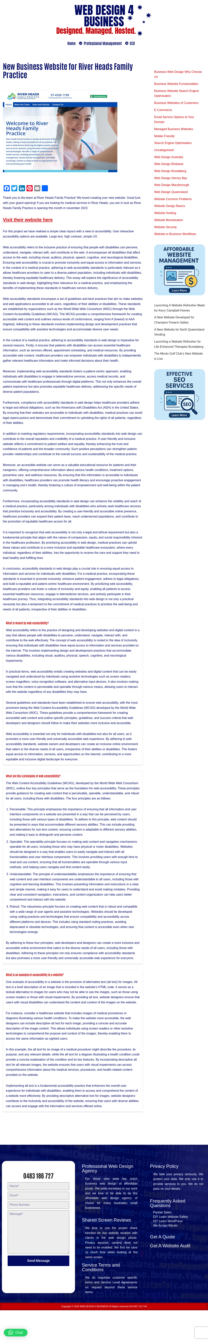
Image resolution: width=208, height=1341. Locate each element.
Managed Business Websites (173, 130)
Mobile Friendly (164, 137)
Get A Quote (162, 1266)
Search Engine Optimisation (173, 144)
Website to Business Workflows (175, 236)
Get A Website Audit (170, 1275)
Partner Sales (162, 1242)
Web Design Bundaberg (170, 172)
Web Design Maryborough (172, 186)
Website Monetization (168, 222)
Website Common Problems (173, 201)
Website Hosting (165, 215)
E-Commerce (163, 110)
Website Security (165, 229)
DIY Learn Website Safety (170, 1246)
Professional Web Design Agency (107, 1198)
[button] (15, 1332)
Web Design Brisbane (169, 165)
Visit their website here (28, 220)
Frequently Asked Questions (167, 1233)
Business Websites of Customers (176, 103)
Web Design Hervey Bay (170, 179)
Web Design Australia (168, 158)
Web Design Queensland (171, 194)
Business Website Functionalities (176, 84)
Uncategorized (164, 151)
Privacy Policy (164, 1196)
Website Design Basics (169, 208)
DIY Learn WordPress (168, 1251)
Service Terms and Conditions (101, 1298)
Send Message (38, 1291)
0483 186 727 (38, 1205)
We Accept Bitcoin (165, 1255)
